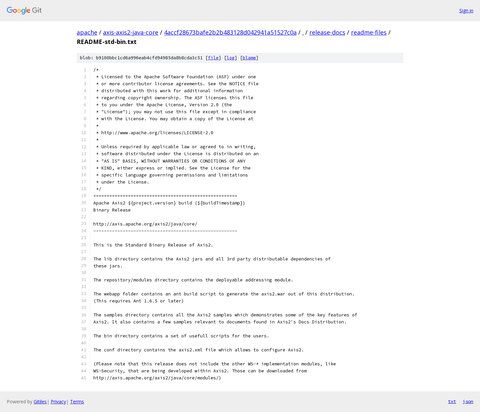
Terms (77, 401)
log (231, 58)
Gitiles (40, 401)
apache (87, 32)
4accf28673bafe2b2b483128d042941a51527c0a (230, 32)
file (213, 58)
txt (452, 401)
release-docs (327, 32)
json (468, 401)
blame (249, 58)
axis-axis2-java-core (130, 32)
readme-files (369, 32)
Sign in (466, 10)
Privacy (58, 401)
